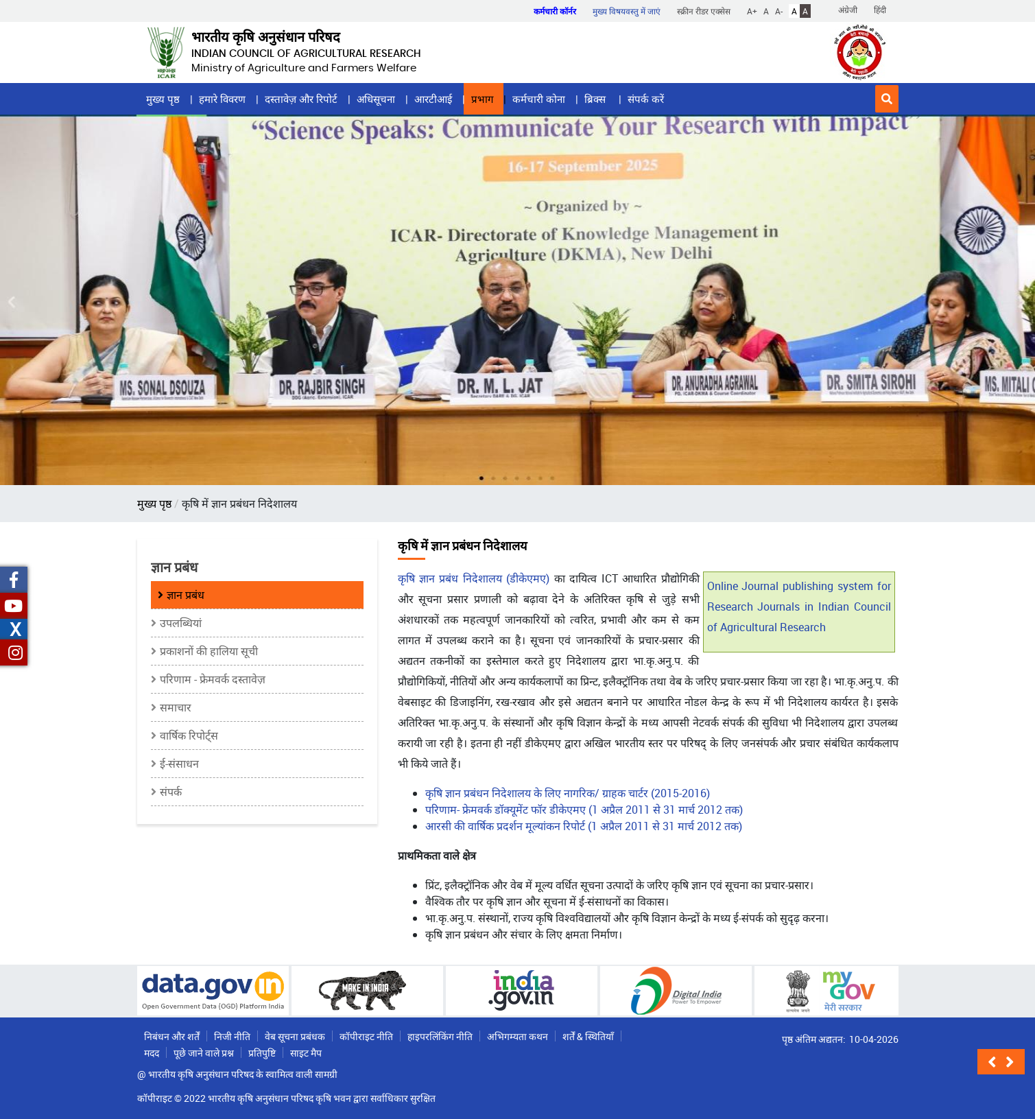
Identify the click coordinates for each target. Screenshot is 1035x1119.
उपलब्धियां (181, 623)
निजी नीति (232, 1036)
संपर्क (171, 791)
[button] (887, 99)
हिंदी (880, 9)
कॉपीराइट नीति (366, 1036)
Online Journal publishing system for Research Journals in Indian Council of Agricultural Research (799, 606)
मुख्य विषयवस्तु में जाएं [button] (627, 11)
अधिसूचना (376, 99)
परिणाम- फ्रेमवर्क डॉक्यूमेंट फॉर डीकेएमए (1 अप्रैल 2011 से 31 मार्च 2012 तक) (584, 809)
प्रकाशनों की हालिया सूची (209, 651)
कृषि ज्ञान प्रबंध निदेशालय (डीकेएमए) (476, 578)
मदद (151, 1052)
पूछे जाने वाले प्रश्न (204, 1052)
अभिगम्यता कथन (517, 1036)
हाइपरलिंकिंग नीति (440, 1036)
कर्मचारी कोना (538, 99)
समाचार (175, 707)
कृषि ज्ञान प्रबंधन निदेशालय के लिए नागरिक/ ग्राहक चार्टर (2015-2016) (567, 793)
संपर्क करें (646, 99)
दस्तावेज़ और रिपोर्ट (301, 99)
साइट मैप (306, 1052)
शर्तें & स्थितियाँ (588, 1036)
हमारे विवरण (222, 99)
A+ (752, 11)
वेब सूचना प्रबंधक (295, 1036)
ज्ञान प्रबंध (185, 594)
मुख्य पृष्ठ (163, 99)
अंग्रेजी (847, 9)
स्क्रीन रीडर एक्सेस (703, 11)
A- (779, 11)
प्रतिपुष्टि (262, 1052)
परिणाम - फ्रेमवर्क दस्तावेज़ (212, 679)
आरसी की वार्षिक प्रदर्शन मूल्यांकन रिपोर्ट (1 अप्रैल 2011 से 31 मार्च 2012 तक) (583, 826)
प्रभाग (482, 99)
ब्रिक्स (596, 99)
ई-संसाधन (179, 763)
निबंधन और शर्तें (172, 1036)
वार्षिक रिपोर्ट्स (189, 735)
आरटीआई (433, 99)
